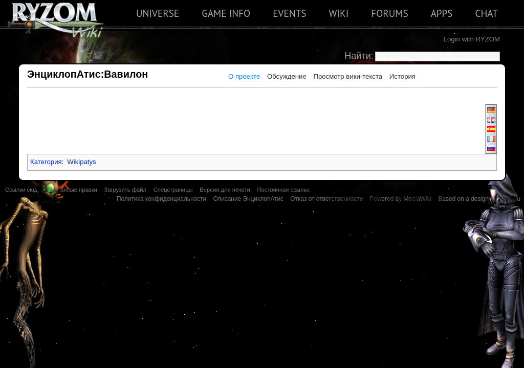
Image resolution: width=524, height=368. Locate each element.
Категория (46, 162)
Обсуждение (287, 76)
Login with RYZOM (472, 39)
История (402, 76)
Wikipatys (81, 162)
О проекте (244, 76)
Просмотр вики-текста (347, 76)
